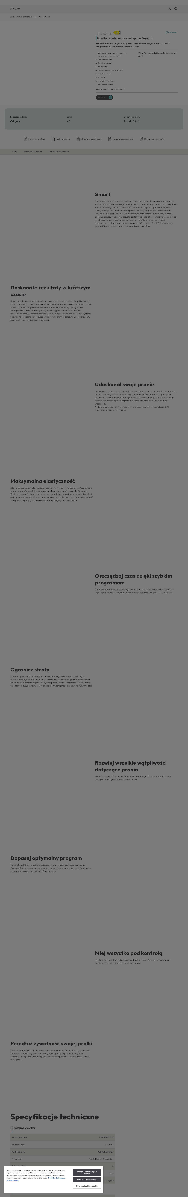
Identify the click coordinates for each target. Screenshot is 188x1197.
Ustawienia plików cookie (87, 1186)
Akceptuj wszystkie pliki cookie (87, 1172)
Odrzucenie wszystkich (87, 1180)
